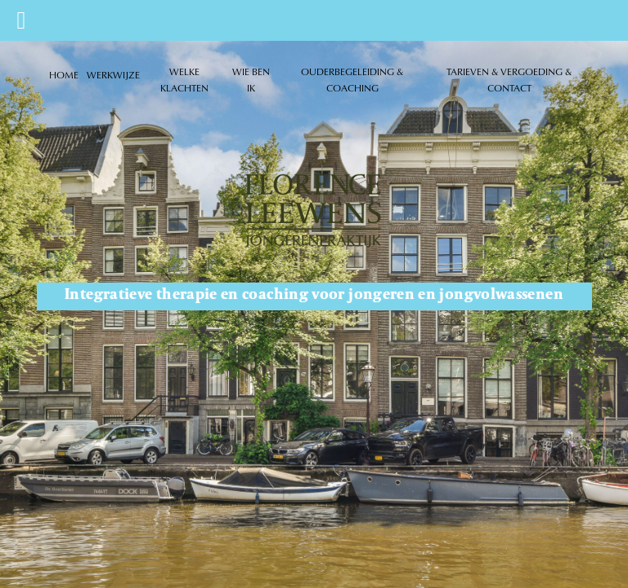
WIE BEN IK (251, 80)
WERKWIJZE (113, 75)
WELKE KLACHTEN (184, 80)
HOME (63, 75)
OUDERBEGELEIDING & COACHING (352, 80)
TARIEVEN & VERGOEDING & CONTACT (509, 80)
